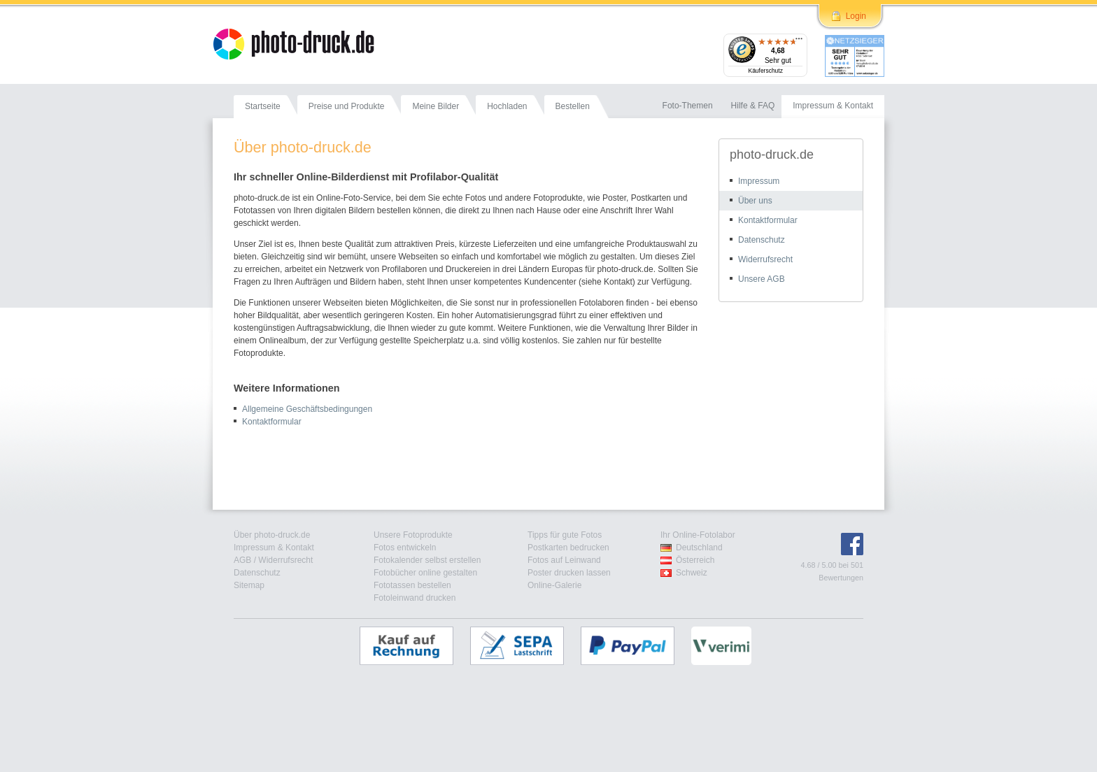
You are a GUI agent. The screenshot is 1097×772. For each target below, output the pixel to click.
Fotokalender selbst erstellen (427, 560)
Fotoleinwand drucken (414, 598)
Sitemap (249, 585)
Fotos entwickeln (405, 547)
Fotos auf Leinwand (564, 560)
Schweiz (691, 573)
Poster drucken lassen (569, 573)
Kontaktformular (272, 422)
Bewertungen (841, 577)
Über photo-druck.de (272, 535)
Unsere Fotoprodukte (413, 535)
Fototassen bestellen (412, 585)
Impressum (758, 181)
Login (856, 16)
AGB (242, 560)
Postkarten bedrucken (568, 547)
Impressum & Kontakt (274, 547)
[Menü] (799, 42)
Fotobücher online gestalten (425, 573)
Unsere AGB (761, 279)
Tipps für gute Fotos (565, 535)
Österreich (695, 560)
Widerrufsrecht (765, 259)
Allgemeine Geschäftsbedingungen (307, 409)
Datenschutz (761, 240)
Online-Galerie (554, 585)
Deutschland (699, 547)
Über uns (755, 201)
